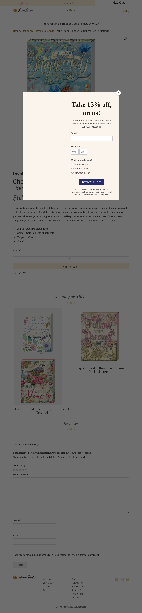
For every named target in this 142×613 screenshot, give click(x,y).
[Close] (118, 92)
